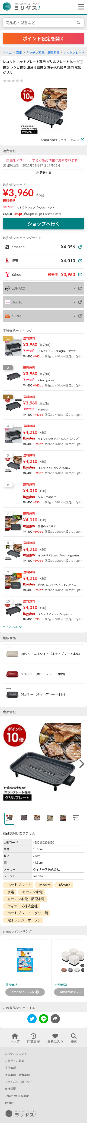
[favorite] (80, 62)
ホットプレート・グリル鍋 (27, 913)
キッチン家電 (32, 892)
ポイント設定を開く (43, 38)
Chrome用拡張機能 (17, 1096)
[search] (79, 22)
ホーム (7, 52)
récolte (65, 885)
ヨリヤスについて (16, 1053)
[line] (43, 1019)
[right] (81, 764)
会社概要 (10, 1088)
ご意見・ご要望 (14, 1061)
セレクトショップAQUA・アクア (36, 207)
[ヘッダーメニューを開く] (80, 7)
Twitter (9, 1103)
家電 (19, 52)
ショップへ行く (43, 223)
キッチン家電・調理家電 (26, 899)
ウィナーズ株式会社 (22, 906)
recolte (45, 885)
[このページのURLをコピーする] (55, 1018)
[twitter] (32, 1019)
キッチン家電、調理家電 (42, 52)
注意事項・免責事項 (17, 1075)
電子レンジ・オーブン (24, 920)
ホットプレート (74, 52)
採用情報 (10, 1068)
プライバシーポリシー (18, 1082)
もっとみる (12, 627)
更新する (44, 173)
